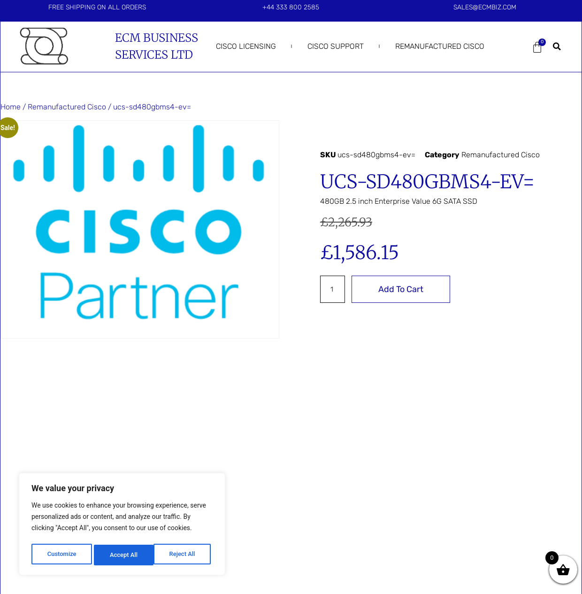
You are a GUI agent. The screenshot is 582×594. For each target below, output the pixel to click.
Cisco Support (335, 46)
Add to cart (403, 289)
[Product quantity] (333, 289)
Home (10, 106)
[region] (122, 526)
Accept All (183, 555)
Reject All (123, 555)
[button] (557, 46)
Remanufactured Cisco (439, 46)
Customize (61, 555)
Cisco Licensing (246, 46)
